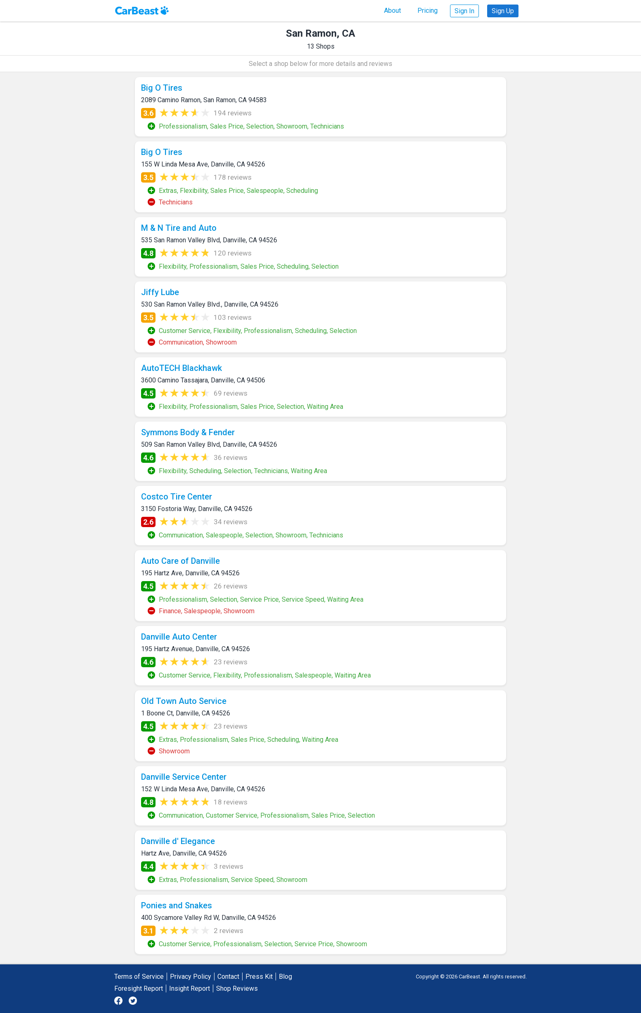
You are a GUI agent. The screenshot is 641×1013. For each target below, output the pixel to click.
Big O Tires (161, 88)
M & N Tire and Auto (179, 228)
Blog (285, 976)
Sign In (464, 11)
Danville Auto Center (179, 637)
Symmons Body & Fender (188, 432)
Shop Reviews (237, 988)
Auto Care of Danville (180, 561)
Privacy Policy (190, 976)
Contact (228, 976)
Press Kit (259, 976)
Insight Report (189, 988)
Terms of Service (139, 976)
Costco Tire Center (176, 497)
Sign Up (503, 11)
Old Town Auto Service (183, 701)
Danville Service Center (183, 777)
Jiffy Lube (160, 292)
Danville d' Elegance (178, 841)
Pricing (427, 10)
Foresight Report (138, 988)
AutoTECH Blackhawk (181, 368)
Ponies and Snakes (176, 905)
